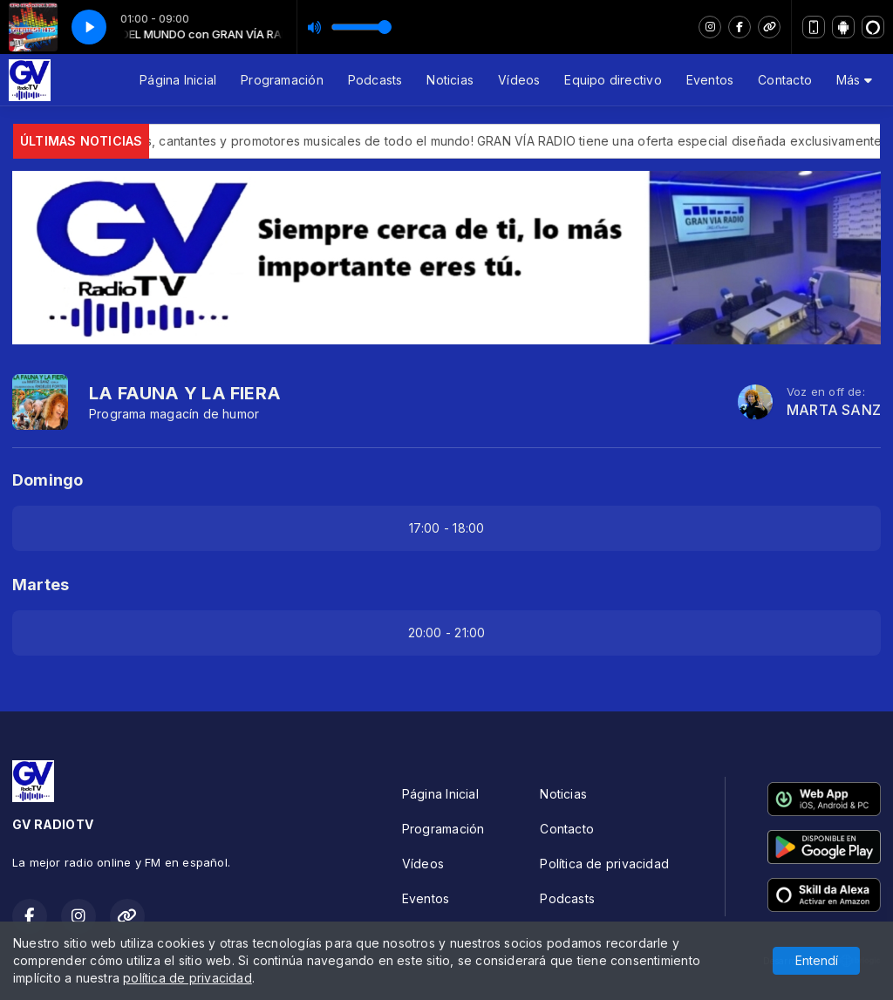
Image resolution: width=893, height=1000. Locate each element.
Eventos (709, 79)
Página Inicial (178, 79)
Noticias (450, 79)
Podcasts (375, 79)
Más (854, 79)
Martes (40, 584)
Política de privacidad (604, 863)
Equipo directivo (612, 79)
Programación (282, 79)
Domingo (47, 480)
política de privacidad (187, 977)
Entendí (816, 960)
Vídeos (519, 79)
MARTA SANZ (834, 410)
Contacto (785, 79)
